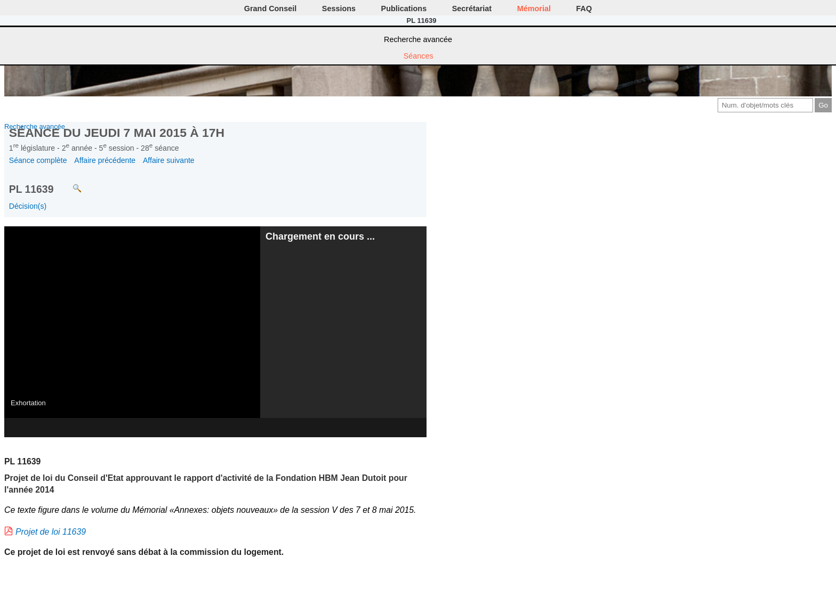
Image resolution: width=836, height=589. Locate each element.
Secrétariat (472, 8)
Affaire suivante (169, 160)
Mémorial (534, 8)
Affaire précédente (104, 160)
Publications (404, 8)
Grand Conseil (270, 8)
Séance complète (38, 160)
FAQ (584, 8)
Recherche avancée (418, 39)
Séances (418, 56)
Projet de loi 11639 (50, 531)
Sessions (339, 8)
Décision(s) (27, 206)
